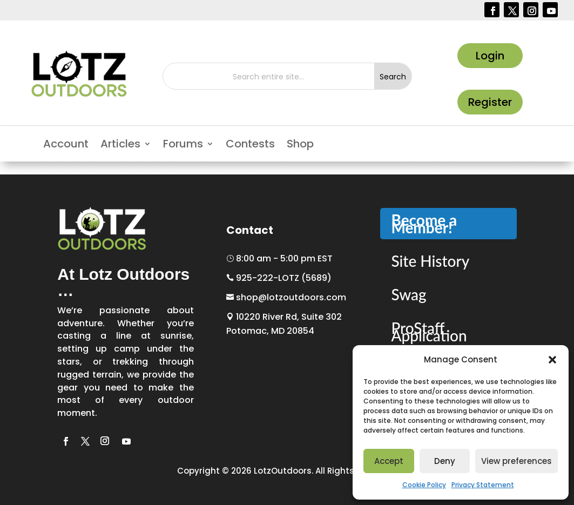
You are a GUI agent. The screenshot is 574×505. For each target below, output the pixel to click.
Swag (408, 294)
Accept (388, 461)
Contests (250, 145)
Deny (444, 461)
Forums (183, 145)
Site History (430, 261)
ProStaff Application (429, 332)
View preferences (516, 461)
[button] (552, 359)
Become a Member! (424, 224)
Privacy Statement (482, 484)
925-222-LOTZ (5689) (279, 278)
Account (66, 145)
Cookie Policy (424, 484)
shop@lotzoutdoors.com (286, 297)
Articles (120, 145)
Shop (300, 145)
